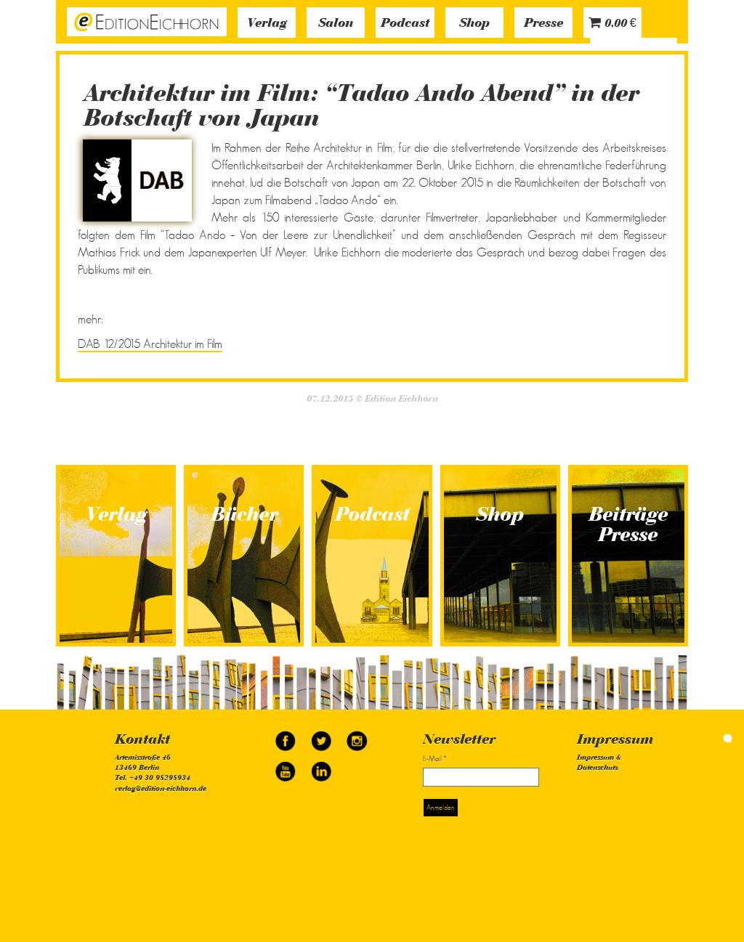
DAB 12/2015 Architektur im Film (150, 344)
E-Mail (434, 759)
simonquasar (707, 739)
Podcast (405, 24)
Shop (474, 24)
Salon (335, 24)
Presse (543, 24)
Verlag (267, 24)
